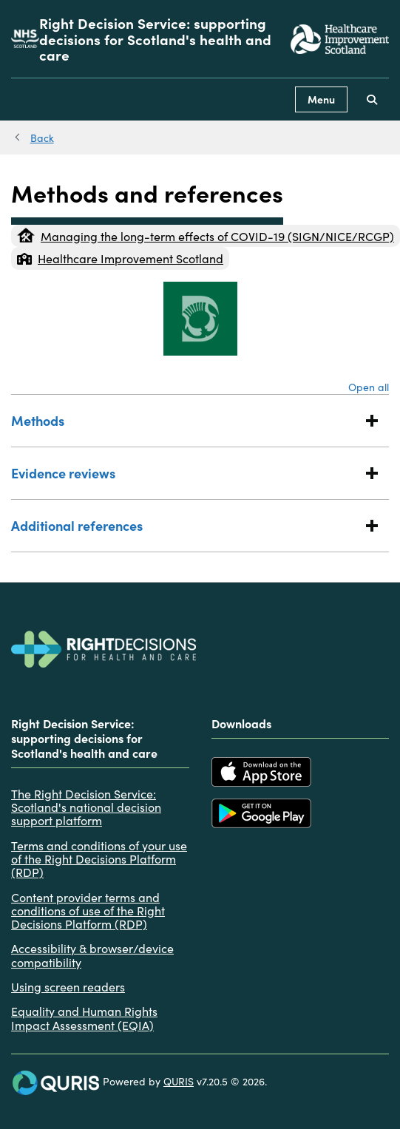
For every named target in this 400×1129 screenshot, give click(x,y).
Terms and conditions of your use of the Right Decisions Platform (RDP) (99, 858)
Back (42, 137)
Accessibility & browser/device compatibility (92, 955)
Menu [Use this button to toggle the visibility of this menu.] (321, 99)
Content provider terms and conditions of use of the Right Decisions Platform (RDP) (88, 910)
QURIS (178, 1081)
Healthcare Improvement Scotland (120, 258)
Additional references (185, 525)
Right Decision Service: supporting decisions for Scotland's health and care (155, 39)
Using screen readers (68, 986)
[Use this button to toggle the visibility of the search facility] (372, 99)
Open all (368, 387)
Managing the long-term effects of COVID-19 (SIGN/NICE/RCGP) (205, 236)
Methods (185, 420)
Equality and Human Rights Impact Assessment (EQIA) (84, 1017)
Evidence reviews (185, 473)
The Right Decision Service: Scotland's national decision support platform (86, 807)
